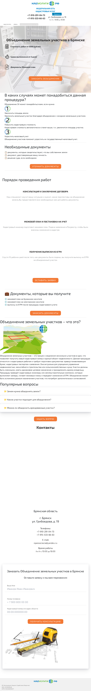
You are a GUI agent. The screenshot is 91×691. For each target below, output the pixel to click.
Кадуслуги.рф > (7, 24)
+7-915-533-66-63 (36, 18)
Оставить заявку (45, 280)
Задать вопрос (45, 419)
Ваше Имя (11, 586)
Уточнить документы (45, 166)
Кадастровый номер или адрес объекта (22, 609)
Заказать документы (45, 313)
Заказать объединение (45, 78)
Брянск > (16, 24)
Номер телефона (13, 599)
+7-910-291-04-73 (36, 15)
